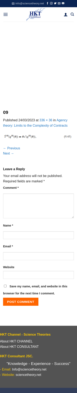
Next (8, 153)
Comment (11, 187)
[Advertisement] (38, 62)
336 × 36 (45, 120)
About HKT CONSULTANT (19, 346)
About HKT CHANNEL (16, 341)
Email (8, 246)
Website (8, 267)
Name (8, 225)
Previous (11, 148)
